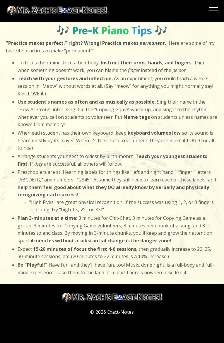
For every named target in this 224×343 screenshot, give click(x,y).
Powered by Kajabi (112, 328)
